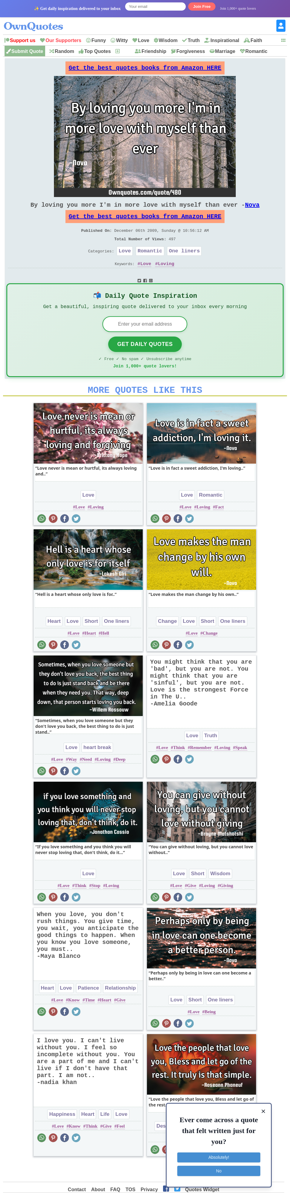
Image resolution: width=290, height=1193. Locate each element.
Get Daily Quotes (145, 359)
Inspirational (224, 40)
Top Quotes (97, 51)
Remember (201, 766)
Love (143, 40)
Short (91, 640)
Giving (226, 904)
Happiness (62, 1133)
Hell (105, 651)
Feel (121, 1144)
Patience (88, 1007)
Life (104, 1133)
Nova (252, 209)
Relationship (120, 1007)
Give (191, 904)
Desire (164, 1145)
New (125, 51)
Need (87, 778)
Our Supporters (63, 40)
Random (64, 51)
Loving (166, 276)
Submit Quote (27, 51)
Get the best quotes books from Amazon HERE (144, 69)
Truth (194, 40)
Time (90, 1018)
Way (72, 778)
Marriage (225, 51)
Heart (54, 640)
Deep (121, 778)
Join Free (202, 6)
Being (210, 1030)
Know (74, 1018)
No (219, 1170)
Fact (219, 525)
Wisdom (168, 40)
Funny (99, 40)
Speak (241, 766)
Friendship (154, 51)
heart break (97, 766)
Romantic (256, 51)
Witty (122, 40)
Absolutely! (218, 1157)
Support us (22, 40)
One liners (184, 261)
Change (167, 640)
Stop (96, 904)
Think (179, 766)
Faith (256, 40)
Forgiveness (190, 51)
